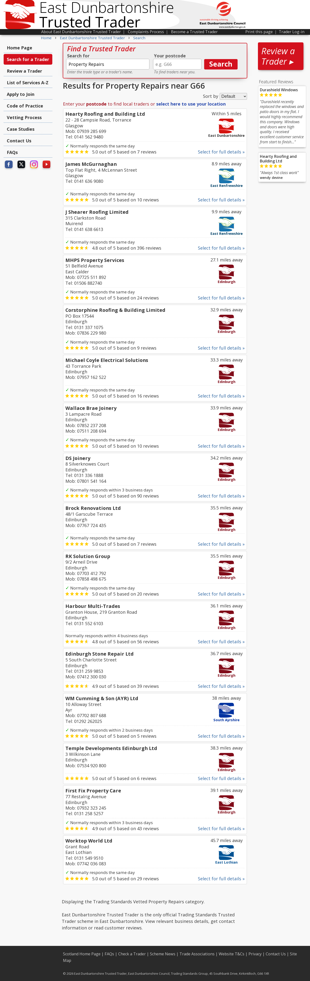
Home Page (19, 48)
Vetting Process (24, 117)
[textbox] (107, 64)
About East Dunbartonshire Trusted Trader (81, 31)
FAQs (12, 152)
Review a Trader (24, 71)
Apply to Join (20, 94)
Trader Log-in (291, 31)
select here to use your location (191, 104)
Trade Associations (197, 954)
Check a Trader (132, 954)
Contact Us (19, 141)
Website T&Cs (231, 954)
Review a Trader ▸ (278, 56)
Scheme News (162, 954)
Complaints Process (146, 31)
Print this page (259, 31)
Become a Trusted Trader (194, 31)
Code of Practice (25, 106)
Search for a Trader (28, 59)
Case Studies (20, 129)
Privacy (255, 954)
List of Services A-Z (27, 82)
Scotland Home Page (82, 954)
